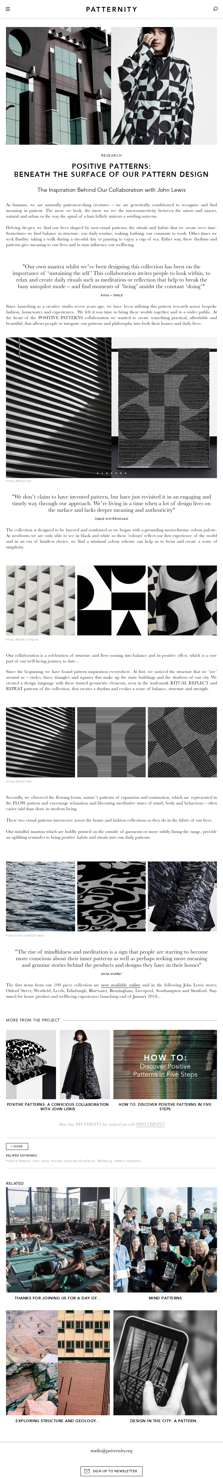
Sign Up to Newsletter (115, 1471)
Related (15, 1183)
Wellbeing (104, 1161)
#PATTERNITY (150, 1124)
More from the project (33, 1020)
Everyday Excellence (79, 1161)
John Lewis (41, 1161)
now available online (121, 985)
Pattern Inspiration (127, 1161)
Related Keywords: (22, 1155)
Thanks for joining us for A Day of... (58, 1298)
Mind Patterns (165, 1298)
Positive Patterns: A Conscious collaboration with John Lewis (58, 1106)
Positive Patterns (18, 1161)
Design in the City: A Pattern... (165, 1420)
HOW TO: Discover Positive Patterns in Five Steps (165, 1106)
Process (57, 1161)
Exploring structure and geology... (58, 1420)
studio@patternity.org (111, 1450)
